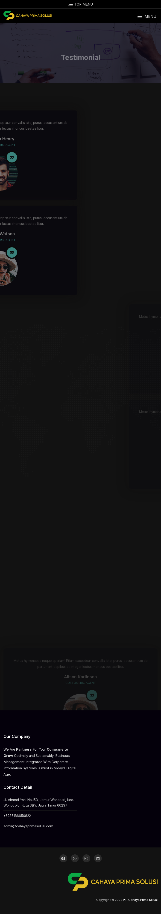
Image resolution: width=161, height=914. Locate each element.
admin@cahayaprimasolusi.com (28, 826)
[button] (146, 16)
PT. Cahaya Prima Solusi (140, 900)
